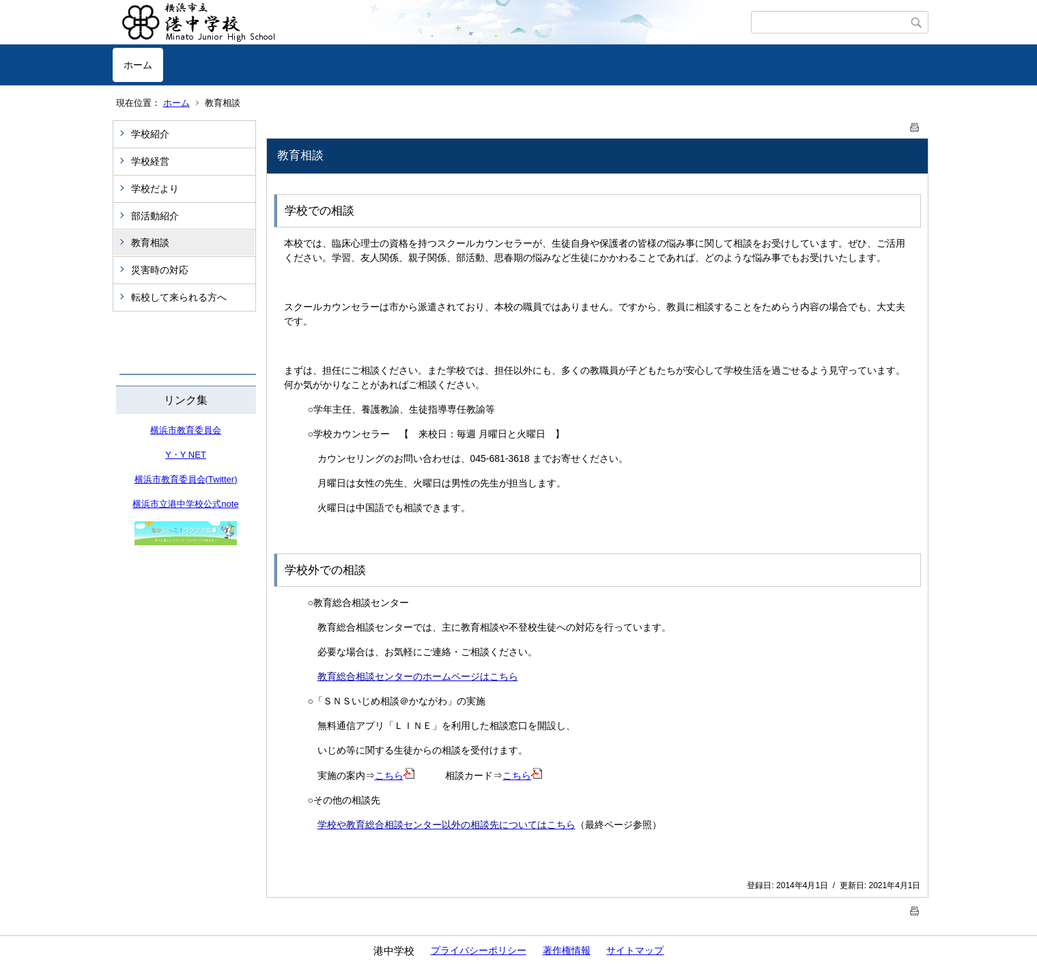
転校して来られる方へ (179, 297)
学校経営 (150, 161)
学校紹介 (150, 133)
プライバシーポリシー (478, 950)
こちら (394, 775)
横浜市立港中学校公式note (185, 504)
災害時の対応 (159, 269)
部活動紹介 (155, 215)
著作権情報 (567, 950)
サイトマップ (635, 950)
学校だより (155, 188)
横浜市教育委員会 (185, 430)
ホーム (138, 64)
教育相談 (150, 242)
